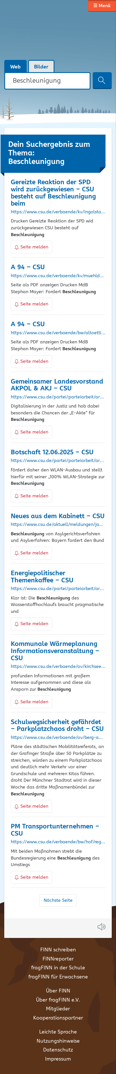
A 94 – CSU (28, 267)
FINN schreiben (58, 950)
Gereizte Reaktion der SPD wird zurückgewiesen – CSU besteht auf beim (53, 192)
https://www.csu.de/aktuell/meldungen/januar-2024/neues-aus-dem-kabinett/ (58, 524)
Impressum (58, 1059)
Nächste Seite (58, 900)
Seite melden (31, 247)
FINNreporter (58, 959)
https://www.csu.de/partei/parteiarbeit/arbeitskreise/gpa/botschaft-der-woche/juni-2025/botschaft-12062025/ (58, 460)
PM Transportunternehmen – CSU (55, 830)
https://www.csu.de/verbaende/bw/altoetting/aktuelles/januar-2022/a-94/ (58, 333)
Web (15, 67)
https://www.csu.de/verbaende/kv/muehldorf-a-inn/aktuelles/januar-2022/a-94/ (58, 276)
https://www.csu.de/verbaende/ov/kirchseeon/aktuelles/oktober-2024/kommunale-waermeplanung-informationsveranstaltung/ (58, 666)
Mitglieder (58, 1009)
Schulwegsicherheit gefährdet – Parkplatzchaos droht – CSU (57, 725)
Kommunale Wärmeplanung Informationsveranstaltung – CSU (55, 651)
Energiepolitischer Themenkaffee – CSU (42, 576)
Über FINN (58, 991)
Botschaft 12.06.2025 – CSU (52, 452)
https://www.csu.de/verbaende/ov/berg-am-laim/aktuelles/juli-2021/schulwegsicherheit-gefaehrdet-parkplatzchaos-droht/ (58, 737)
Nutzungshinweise (58, 1041)
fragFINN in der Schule (58, 968)
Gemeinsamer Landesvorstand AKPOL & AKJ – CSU (57, 385)
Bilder (41, 67)
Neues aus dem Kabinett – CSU (58, 516)
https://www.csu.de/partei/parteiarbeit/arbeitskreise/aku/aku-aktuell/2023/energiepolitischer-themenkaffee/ (58, 588)
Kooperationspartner (58, 1018)
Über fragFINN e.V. (58, 1000)
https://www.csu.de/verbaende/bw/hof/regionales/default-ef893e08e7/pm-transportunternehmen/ (58, 842)
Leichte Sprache (58, 1032)
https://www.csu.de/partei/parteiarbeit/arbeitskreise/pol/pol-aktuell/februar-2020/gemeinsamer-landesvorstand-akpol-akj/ (58, 397)
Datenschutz (58, 1050)
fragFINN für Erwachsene (58, 977)
